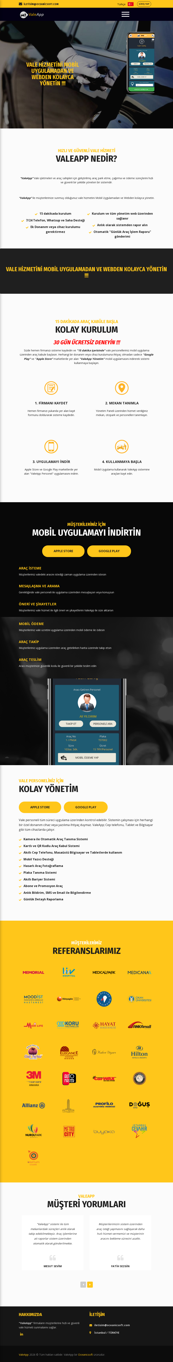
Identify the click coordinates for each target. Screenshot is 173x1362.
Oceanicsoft (85, 1354)
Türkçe (131, 4)
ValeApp (24, 1354)
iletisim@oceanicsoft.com (41, 4)
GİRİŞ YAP (144, 3)
